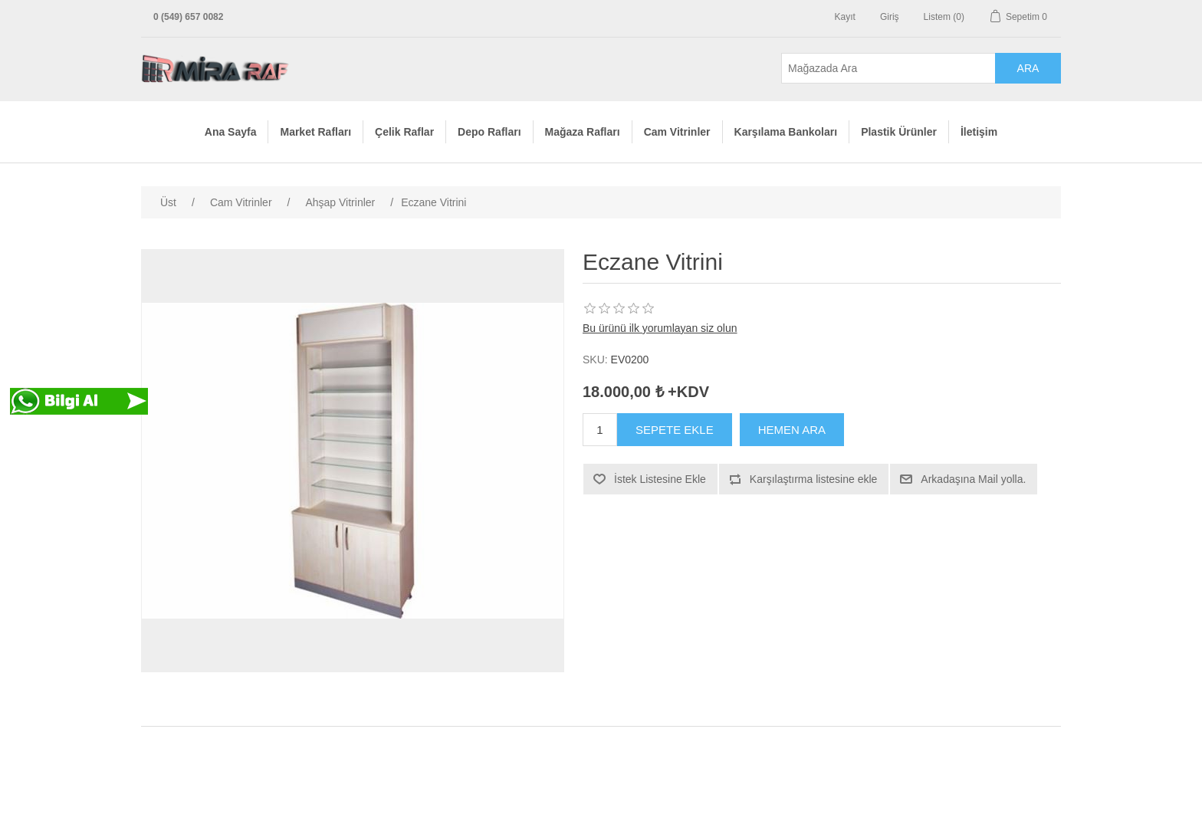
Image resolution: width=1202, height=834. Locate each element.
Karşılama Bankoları (786, 132)
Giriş (889, 16)
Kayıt (845, 16)
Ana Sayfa (231, 132)
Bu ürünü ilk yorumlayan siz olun (660, 328)
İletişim (979, 132)
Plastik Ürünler (899, 132)
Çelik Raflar (404, 132)
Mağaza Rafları (582, 132)
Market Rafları (315, 132)
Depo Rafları (489, 132)
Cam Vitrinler (677, 132)
